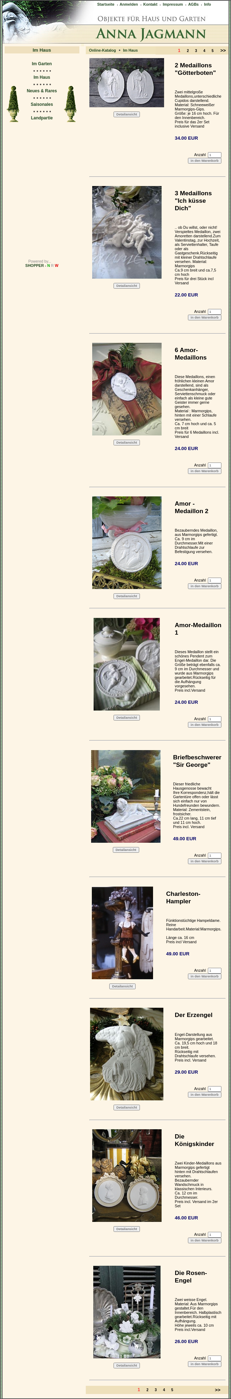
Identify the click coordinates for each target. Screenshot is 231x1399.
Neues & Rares (42, 90)
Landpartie (42, 117)
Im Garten (42, 63)
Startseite (106, 4)
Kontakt (149, 4)
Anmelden (127, 4)
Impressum (171, 4)
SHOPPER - (41, 265)
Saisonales (42, 104)
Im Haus (41, 77)
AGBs (191, 4)
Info (205, 4)
